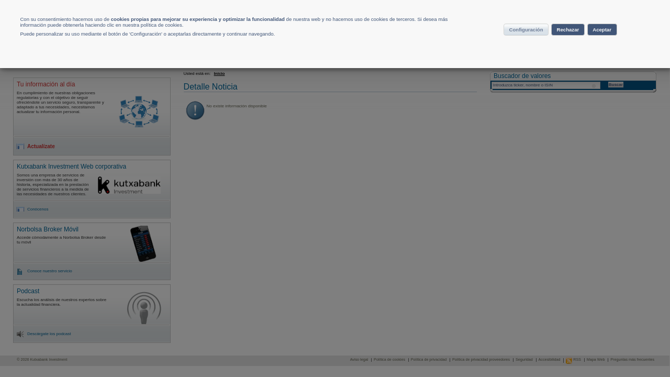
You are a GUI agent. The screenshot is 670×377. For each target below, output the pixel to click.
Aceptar (618, 44)
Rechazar (567, 44)
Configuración (505, 44)
